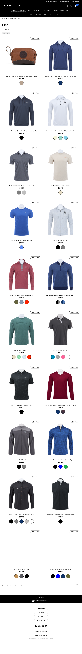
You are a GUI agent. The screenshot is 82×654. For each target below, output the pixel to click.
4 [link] (10, 585)
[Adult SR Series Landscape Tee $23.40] (60, 168)
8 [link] (21, 585)
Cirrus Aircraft (51, 1)
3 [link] (7, 585)
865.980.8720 (41, 597)
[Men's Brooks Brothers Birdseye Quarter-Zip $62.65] (60, 278)
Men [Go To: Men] (19, 18)
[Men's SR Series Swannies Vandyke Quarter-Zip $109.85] (21, 113)
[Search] (67, 6)
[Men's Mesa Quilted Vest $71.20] (21, 552)
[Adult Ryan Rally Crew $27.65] (21, 332)
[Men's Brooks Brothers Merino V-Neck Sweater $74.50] (60, 387)
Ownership (75, 1)
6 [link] (15, 585)
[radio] (60, 83)
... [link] (18, 585)
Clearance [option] (54, 14)
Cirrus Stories (64, 1)
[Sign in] (71, 6)
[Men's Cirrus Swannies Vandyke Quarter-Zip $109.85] (60, 113)
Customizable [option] (41, 14)
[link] (77, 586)
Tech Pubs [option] (46, 10)
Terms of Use (49, 649)
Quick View (35, 38)
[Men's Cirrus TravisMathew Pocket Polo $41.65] (21, 168)
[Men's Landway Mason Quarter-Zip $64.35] (21, 278)
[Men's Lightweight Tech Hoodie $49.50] (60, 552)
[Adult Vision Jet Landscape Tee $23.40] (21, 223)
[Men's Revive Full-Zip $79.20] (60, 223)
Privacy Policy (41, 649)
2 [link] (4, 585)
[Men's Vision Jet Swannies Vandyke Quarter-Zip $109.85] (60, 58)
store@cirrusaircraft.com (41, 600)
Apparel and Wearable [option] (62, 10)
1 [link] (2, 585)
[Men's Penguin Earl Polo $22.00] (60, 332)
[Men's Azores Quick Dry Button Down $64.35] (21, 497)
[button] (76, 6)
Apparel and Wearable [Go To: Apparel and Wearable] (9, 18)
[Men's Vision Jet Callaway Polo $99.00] (21, 387)
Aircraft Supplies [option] (18, 10)
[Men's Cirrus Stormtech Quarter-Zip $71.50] (60, 442)
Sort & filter (6, 33)
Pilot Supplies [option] (33, 10)
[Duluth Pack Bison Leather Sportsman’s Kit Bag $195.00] (21, 58)
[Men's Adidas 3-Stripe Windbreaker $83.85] (21, 442)
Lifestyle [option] (29, 14)
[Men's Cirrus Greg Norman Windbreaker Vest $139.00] (60, 497)
